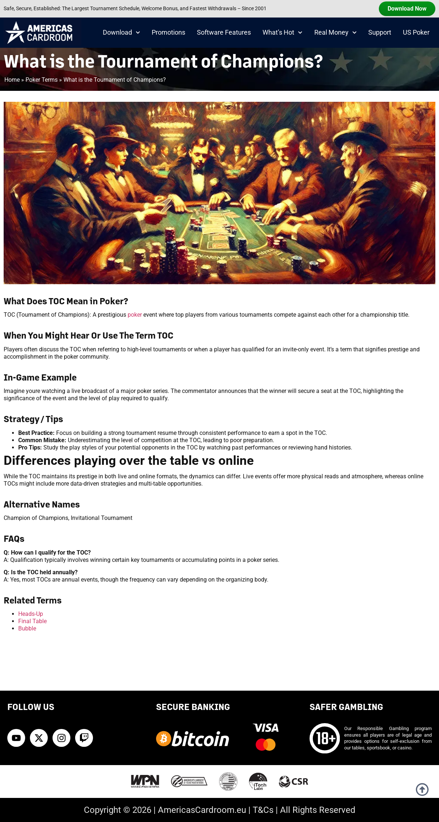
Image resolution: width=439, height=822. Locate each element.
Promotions (168, 32)
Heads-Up (30, 613)
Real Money (335, 32)
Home (12, 79)
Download (121, 32)
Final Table (32, 621)
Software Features (224, 32)
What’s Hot (282, 32)
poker (135, 314)
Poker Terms (42, 79)
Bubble (27, 628)
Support (379, 32)
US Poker (416, 32)
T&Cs (263, 810)
